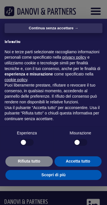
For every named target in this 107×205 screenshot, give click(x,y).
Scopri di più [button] (53, 175)
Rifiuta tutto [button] (29, 161)
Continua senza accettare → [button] (53, 28)
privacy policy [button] (74, 57)
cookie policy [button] (16, 79)
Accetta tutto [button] (78, 161)
